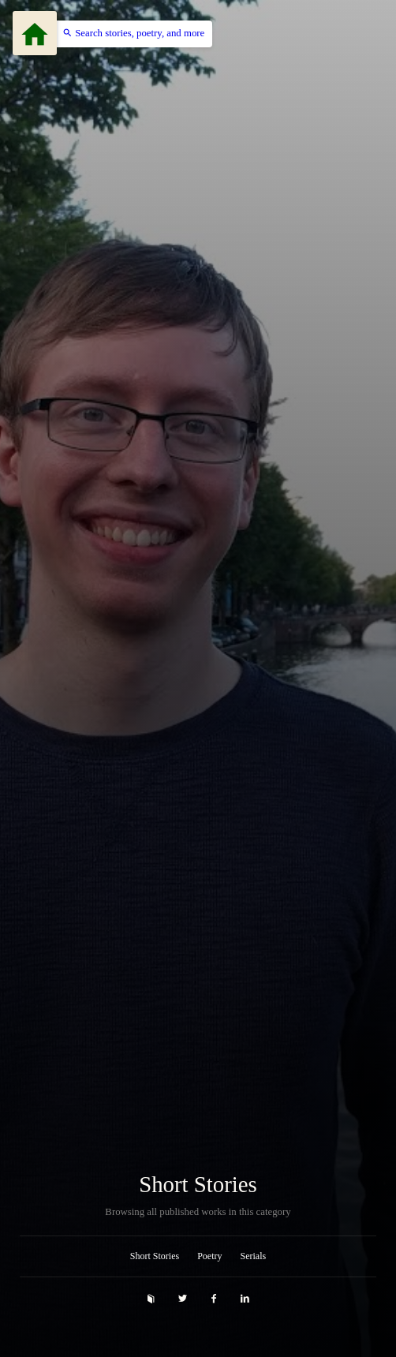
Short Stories (198, 1184)
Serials (254, 1256)
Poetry (209, 1256)
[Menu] (35, 33)
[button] (129, 34)
